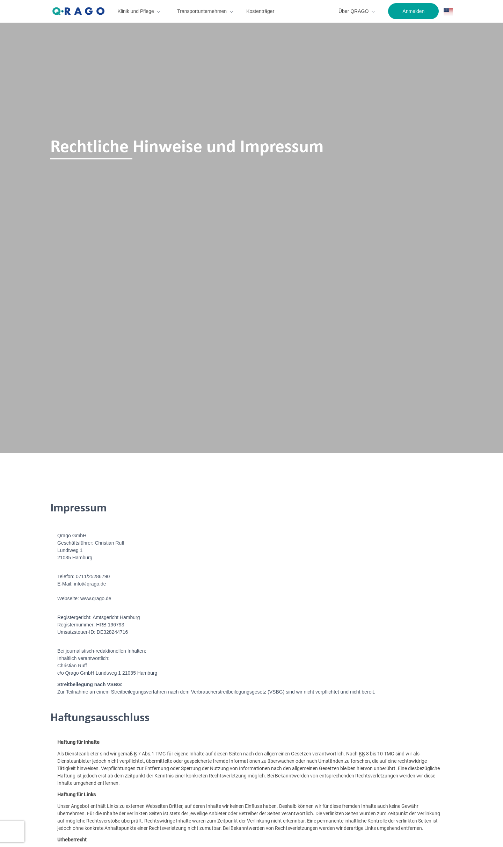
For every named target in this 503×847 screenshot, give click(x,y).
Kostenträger (260, 11)
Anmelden (413, 11)
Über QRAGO (353, 11)
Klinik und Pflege (135, 11)
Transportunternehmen (202, 11)
